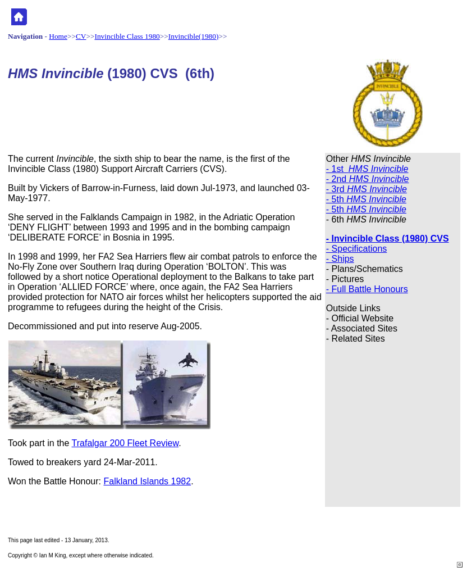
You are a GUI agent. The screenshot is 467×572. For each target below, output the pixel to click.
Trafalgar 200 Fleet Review (125, 443)
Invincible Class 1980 (127, 36)
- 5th (366, 199)
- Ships (340, 259)
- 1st (367, 169)
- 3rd (366, 189)
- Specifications (356, 248)
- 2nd (367, 179)
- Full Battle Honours (367, 289)
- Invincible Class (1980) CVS (387, 238)
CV (81, 36)
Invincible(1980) (193, 36)
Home (58, 36)
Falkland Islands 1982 (147, 481)
